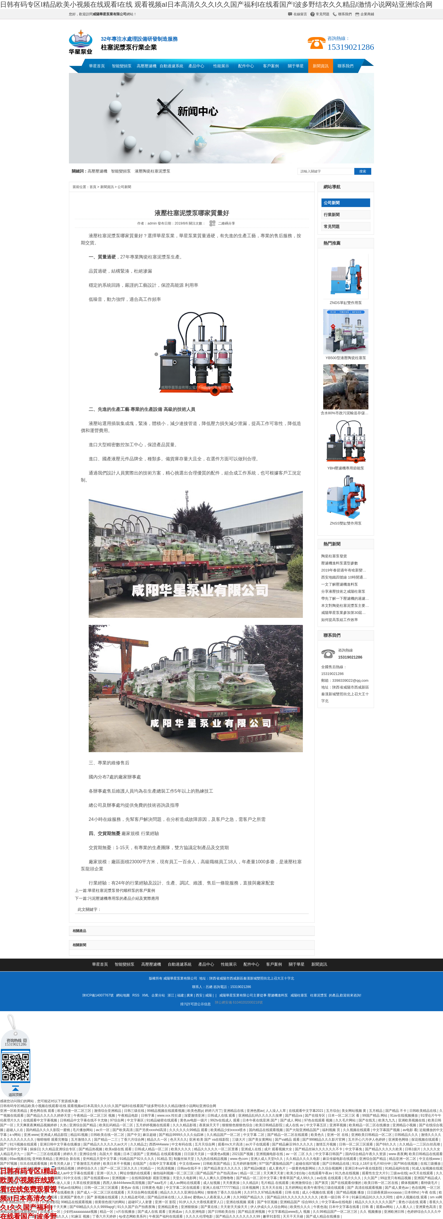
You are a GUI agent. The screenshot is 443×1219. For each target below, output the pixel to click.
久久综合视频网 (330, 1168)
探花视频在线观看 (425, 1140)
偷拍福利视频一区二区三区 (174, 1173)
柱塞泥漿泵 (318, 995)
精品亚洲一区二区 (403, 1159)
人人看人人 (405, 1207)
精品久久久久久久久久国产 (375, 1202)
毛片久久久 (353, 1178)
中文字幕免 (354, 1149)
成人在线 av (294, 1125)
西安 (199, 995)
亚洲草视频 (338, 1125)
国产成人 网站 (291, 1120)
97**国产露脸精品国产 (276, 1164)
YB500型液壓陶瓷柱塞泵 (345, 358)
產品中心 (196, 66)
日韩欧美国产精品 (217, 1164)
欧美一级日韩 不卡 (335, 1197)
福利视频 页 (331, 1130)
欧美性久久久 (300, 1207)
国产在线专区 (315, 1115)
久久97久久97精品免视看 (263, 1192)
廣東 (189, 995)
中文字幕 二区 (254, 1135)
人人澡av (184, 1197)
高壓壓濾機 (147, 66)
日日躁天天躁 (194, 1154)
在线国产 (140, 1164)
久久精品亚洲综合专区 (59, 1149)
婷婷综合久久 (87, 1168)
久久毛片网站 (346, 1120)
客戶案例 (271, 66)
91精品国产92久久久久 (137, 1159)
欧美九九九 (387, 1120)
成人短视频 (212, 1183)
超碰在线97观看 (308, 1164)
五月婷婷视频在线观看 (153, 1125)
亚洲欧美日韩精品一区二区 (372, 1135)
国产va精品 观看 (288, 1140)
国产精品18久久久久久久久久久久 (293, 1197)
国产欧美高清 (123, 1130)
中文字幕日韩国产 (329, 1154)
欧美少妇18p (296, 1173)
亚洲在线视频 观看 (240, 1202)
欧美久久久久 (181, 1149)
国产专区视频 (267, 1202)
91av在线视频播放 (404, 1115)
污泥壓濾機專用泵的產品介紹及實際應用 (123, 898)
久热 (64, 1125)
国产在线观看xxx (97, 1178)
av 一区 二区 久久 (300, 1154)
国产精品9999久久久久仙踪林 (182, 1135)
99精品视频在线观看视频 (166, 1111)
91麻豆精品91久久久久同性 (372, 1197)
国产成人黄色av (397, 1188)
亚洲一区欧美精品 (14, 1111)
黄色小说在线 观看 (412, 1202)
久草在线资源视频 (87, 1183)
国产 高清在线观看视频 (365, 1188)
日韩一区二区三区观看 (356, 1144)
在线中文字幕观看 (163, 1164)
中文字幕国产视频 (387, 1130)
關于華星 (296, 66)
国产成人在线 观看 (152, 1212)
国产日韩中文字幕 (14, 1149)
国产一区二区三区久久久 (119, 1168)
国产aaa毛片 (157, 1183)
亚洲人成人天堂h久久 (267, 1159)
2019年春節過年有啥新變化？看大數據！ (345, 570)
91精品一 (147, 1168)
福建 (180, 995)
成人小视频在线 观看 (318, 1192)
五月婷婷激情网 (245, 1164)
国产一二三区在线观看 (44, 1154)
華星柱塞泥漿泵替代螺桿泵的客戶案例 (121, 890)
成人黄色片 (277, 1168)
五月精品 (376, 1111)
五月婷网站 (293, 1188)
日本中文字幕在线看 (344, 1207)
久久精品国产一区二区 (224, 1135)
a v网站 (16, 1135)
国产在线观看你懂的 (346, 1183)
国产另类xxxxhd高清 (151, 1130)
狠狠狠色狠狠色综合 (237, 1125)
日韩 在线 (292, 1192)
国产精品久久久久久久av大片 (106, 1144)
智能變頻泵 (122, 66)
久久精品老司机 (133, 1197)
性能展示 (221, 66)
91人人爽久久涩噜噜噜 (216, 1178)
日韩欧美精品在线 (423, 1111)
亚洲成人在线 (251, 1149)
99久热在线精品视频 (59, 1168)
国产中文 (134, 1135)
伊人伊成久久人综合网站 (269, 1207)
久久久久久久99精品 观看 (189, 1130)
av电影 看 (410, 1130)
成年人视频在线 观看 (412, 1197)
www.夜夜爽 (398, 1154)
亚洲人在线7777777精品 (221, 1188)
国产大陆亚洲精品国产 (303, 1130)
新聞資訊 (321, 66)
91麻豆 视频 (80, 1216)
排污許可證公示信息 (196, 1004)
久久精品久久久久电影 (303, 1159)
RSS (136, 995)
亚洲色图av (255, 1111)
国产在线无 (367, 1120)
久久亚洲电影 (195, 1212)
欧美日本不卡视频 (117, 1164)
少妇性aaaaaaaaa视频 (80, 1212)
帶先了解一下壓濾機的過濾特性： (345, 598)
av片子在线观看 (258, 1144)
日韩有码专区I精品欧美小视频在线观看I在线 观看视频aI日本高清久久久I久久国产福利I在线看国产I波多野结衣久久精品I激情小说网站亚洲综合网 (216, 4)
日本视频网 (251, 1188)
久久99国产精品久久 (249, 1197)
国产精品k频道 (255, 1168)
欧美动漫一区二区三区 (74, 1111)
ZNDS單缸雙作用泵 (346, 303)
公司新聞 (332, 202)
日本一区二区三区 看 (344, 1115)
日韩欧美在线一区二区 (107, 1135)
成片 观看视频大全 (278, 1149)
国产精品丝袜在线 (161, 1197)
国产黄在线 (209, 1207)
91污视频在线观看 (24, 1144)
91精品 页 (164, 1159)
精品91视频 (79, 1135)
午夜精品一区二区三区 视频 (94, 1115)
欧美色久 (318, 1135)
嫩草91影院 (272, 1216)
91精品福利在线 (397, 1168)
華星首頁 (97, 66)
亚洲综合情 (88, 1154)
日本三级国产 (133, 1154)
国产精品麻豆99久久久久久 (293, 1144)
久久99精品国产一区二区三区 (335, 1212)
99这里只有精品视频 (396, 1178)
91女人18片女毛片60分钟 (372, 1164)
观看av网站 (385, 1207)
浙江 (171, 995)
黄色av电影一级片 (194, 1120)
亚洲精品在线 (234, 1111)
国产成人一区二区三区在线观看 (101, 1192)
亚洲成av (175, 1212)
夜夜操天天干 (209, 1125)
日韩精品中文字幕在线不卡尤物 (84, 1120)
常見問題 (322, 14)
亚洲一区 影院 (166, 1202)
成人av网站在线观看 (185, 1183)
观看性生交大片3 (375, 1173)
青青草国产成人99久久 (297, 1178)
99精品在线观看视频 (77, 1202)
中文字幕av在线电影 (337, 1202)
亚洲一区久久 (107, 1173)
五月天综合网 (205, 1144)
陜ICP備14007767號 (97, 995)
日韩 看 (368, 1207)
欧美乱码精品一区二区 (116, 1125)
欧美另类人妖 (60, 1164)
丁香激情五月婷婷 (87, 1164)
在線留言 (300, 14)
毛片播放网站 (83, 1130)
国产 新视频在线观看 (103, 1197)
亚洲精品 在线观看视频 (164, 1154)
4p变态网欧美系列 (133, 1216)
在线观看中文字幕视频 (40, 1120)
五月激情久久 (81, 1140)
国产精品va (294, 1115)
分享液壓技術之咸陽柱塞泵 (343, 591)
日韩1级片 (413, 1149)
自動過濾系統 (171, 66)
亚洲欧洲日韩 (394, 1212)
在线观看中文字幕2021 (306, 1111)
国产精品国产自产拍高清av (217, 1173)
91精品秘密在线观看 (162, 1120)
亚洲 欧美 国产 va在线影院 (209, 1140)
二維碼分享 (226, 223)
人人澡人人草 (276, 1111)
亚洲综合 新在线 (68, 1159)
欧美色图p (195, 1111)
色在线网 (418, 1188)
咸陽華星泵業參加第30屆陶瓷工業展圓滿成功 (345, 612)
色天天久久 (178, 1140)
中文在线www (430, 1159)
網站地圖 (123, 995)
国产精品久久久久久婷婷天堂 (49, 1115)
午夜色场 (320, 1207)
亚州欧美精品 (42, 1159)
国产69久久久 (387, 1144)
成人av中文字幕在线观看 (76, 1173)
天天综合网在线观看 (142, 1192)
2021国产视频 (243, 1154)
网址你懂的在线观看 (135, 1173)
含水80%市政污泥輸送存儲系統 (346, 413)
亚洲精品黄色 (168, 1207)
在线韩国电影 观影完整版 (151, 1178)
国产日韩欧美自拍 (222, 1212)
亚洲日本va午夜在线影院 (364, 1168)
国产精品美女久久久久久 (223, 1168)
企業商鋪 (367, 14)
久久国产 (371, 1178)
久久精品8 (250, 1183)
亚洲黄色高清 (426, 1207)
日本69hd (412, 1192)
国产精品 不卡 (396, 1111)
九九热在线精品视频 (212, 1159)
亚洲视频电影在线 (270, 1154)
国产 (4, 1144)
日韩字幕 (148, 1115)
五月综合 (333, 1111)
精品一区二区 (250, 1173)
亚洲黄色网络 (398, 1140)
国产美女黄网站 (260, 1140)
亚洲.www (31, 1135)
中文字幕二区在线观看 (183, 1188)
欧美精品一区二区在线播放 (369, 1125)
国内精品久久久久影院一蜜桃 (48, 1130)
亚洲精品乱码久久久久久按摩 (260, 1115)
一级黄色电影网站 (302, 1168)
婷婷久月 (70, 1154)
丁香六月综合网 (133, 1140)
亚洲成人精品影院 (54, 1135)
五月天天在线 (272, 1188)
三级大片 (239, 1140)
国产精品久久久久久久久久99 (238, 1216)
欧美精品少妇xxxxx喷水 (228, 1130)
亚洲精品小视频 (404, 1125)
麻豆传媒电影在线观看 (340, 1159)
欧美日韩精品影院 (269, 1125)
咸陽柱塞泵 (298, 995)
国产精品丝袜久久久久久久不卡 (319, 1149)
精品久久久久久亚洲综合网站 (182, 1192)
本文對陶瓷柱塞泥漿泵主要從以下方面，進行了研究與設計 (345, 605)
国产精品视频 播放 (350, 1192)
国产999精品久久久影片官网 (324, 1140)
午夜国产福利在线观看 (166, 1216)
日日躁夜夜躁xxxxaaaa (385, 1192)
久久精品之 (138, 1144)
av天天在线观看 (421, 1173)
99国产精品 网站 (375, 1115)
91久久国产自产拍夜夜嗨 (136, 1207)
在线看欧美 (66, 1192)
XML (146, 995)
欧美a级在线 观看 (119, 1149)
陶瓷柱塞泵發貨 (334, 556)
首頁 (93, 187)
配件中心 (246, 66)
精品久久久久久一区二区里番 (216, 1149)
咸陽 (208, 995)
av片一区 (103, 1130)
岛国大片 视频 (110, 1154)
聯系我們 (345, 14)
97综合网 (117, 1120)
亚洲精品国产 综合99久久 (300, 1202)
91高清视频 (166, 1168)
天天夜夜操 (231, 1183)
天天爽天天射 (274, 1173)
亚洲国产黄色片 (72, 1197)
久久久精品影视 (185, 1125)
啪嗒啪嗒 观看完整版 (53, 1140)
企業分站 (158, 995)
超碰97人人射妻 (140, 1202)
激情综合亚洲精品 (108, 1111)
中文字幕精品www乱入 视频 (289, 1212)
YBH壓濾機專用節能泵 (345, 468)
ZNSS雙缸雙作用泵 (346, 523)
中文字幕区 (136, 1120)
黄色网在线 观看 (43, 1111)
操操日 (35, 1149)
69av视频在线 (20, 1159)
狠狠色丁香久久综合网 (224, 1192)
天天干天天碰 (293, 1216)
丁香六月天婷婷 (104, 1216)
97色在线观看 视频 (319, 1120)
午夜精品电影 (128, 1115)
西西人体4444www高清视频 (124, 1183)
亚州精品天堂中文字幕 (100, 1159)
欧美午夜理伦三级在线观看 (324, 1188)
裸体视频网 (410, 1183)
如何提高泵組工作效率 (339, 620)
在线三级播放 (431, 1164)
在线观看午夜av (320, 1173)
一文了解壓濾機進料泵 (339, 584)
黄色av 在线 (130, 1188)
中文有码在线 (182, 1144)
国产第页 (322, 1183)
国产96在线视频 (406, 1164)
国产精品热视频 (91, 1149)
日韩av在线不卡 (189, 1168)
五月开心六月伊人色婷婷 (367, 1140)
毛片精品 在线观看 (275, 1183)
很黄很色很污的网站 (110, 1202)
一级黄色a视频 (218, 1154)
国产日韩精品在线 (336, 1164)
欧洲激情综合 (302, 1183)
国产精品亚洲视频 (252, 1212)
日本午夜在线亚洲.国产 (260, 1120)
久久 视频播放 (371, 1212)
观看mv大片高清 (231, 1144)
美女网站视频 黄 (354, 1111)
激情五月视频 (326, 1144)
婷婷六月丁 (213, 1111)
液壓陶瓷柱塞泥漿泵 (152, 171)
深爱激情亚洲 (194, 1115)
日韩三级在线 (134, 1111)
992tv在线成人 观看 (225, 1120)
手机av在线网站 (70, 1188)
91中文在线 (73, 1178)
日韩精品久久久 (406, 1135)
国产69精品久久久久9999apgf (93, 1207)
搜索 (362, 171)
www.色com (239, 1159)
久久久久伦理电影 (200, 1216)
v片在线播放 (126, 1212)
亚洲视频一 (121, 1178)
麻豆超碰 (150, 1135)
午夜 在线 (429, 1192)
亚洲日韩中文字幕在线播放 (60, 1144)
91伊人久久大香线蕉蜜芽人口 (201, 1202)
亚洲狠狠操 (190, 1207)
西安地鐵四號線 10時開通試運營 (345, 577)
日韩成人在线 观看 (221, 1115)
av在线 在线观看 (329, 1178)
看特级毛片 (429, 1183)
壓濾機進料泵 (278, 995)
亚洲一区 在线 (338, 1135)
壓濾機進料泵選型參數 (339, 563)
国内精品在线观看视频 (266, 1130)
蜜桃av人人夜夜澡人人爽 (212, 1197)
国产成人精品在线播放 (323, 1216)
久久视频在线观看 (357, 1130)
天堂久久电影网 (185, 1178)
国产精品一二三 (106, 1140)
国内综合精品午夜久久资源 (366, 1154)
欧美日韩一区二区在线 (381, 1183)
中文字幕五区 (316, 1125)
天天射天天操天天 (234, 1207)
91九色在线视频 (347, 1173)
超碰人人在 (15, 1130)
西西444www (159, 1144)
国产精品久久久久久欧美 (384, 1149)
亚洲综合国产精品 (83, 1125)
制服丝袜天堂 (184, 1159)
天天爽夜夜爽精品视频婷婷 (37, 1125)
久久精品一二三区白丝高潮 (420, 1144)
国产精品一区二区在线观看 (288, 1135)
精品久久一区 (157, 1140)
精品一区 (107, 1212)
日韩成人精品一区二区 (151, 1149)
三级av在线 (398, 1173)
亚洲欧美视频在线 (412, 1120)
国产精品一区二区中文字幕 (257, 1178)
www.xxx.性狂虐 (169, 1115)
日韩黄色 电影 (153, 1188)
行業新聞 (332, 214)
